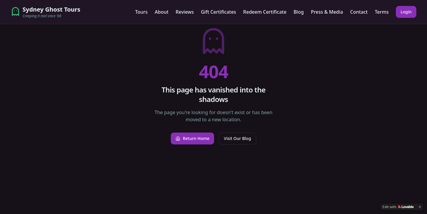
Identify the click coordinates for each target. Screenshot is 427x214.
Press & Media (327, 12)
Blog (299, 12)
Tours (141, 12)
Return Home (192, 138)
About (161, 12)
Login (406, 12)
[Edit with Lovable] (398, 206)
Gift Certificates (218, 12)
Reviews (185, 12)
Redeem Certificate (264, 12)
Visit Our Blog (237, 138)
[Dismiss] (419, 206)
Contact (359, 12)
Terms (382, 12)
